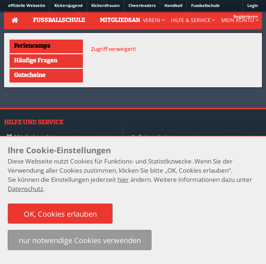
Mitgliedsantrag (128, 19)
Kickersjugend (68, 5)
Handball (173, 5)
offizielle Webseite (26, 5)
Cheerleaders (142, 5)
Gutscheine (29, 75)
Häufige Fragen (35, 60)
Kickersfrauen (105, 5)
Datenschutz (25, 188)
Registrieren (245, 16)
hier (123, 179)
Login (252, 5)
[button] (60, 213)
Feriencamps (32, 45)
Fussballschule (205, 5)
